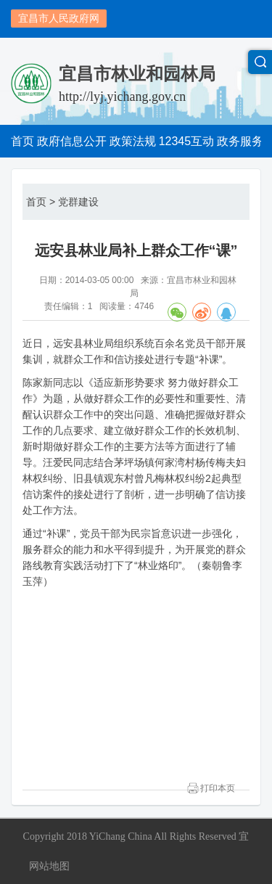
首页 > (40, 202)
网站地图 (49, 866)
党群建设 (78, 202)
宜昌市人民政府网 (58, 18)
